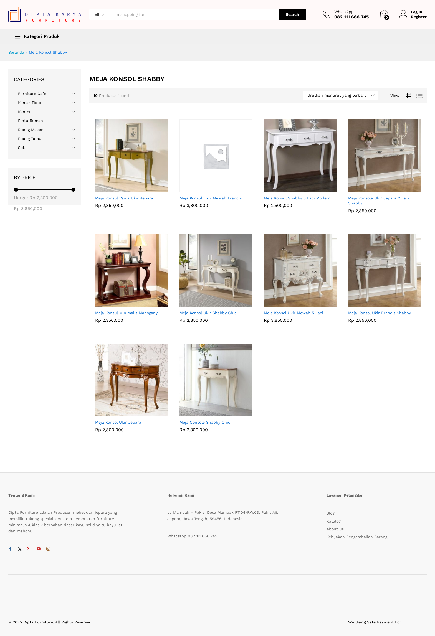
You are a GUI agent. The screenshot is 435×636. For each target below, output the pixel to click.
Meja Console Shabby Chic (204, 422)
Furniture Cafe (32, 93)
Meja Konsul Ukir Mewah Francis (210, 198)
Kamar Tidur (30, 102)
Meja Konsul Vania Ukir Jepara (124, 198)
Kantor (24, 111)
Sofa (22, 147)
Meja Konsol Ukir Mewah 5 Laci (293, 313)
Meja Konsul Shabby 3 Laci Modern (297, 198)
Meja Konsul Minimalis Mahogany (126, 313)
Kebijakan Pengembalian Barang (357, 537)
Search (292, 14)
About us (335, 529)
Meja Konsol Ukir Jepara (118, 422)
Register (419, 16)
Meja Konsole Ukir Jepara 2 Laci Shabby (378, 200)
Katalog (333, 521)
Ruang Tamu (29, 138)
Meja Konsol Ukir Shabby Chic (208, 313)
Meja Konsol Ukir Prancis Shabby (379, 313)
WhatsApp (344, 11)
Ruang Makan (31, 130)
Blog (330, 513)
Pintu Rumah (30, 120)
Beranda (16, 52)
